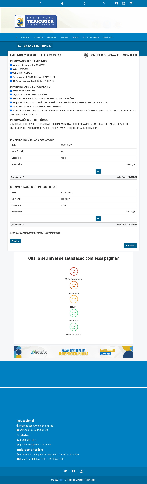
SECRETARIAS (52, 37)
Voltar (15, 241)
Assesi (62, 480)
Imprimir (130, 246)
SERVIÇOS (65, 37)
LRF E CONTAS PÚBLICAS (91, 37)
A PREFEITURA (26, 37)
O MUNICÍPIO (39, 37)
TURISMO (75, 37)
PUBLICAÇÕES (108, 37)
